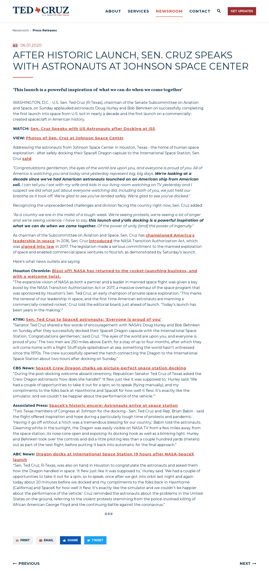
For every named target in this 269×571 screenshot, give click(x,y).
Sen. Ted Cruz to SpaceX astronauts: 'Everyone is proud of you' (93, 319)
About (113, 11)
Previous (29, 563)
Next (245, 563)
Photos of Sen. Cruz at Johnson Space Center (75, 138)
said (26, 158)
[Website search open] (219, 11)
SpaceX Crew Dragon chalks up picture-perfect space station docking (111, 368)
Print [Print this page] (23, 540)
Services (138, 11)
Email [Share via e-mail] (46, 540)
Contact (199, 11)
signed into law (37, 246)
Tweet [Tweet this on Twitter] (95, 540)
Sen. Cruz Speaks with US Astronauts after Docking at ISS (92, 128)
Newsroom (169, 11)
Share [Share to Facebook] (70, 540)
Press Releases (45, 30)
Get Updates (242, 11)
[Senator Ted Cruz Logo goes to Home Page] (41, 11)
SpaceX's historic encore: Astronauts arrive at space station (113, 405)
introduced (100, 241)
